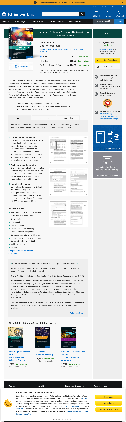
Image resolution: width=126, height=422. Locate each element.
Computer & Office (36, 22)
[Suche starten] (82, 14)
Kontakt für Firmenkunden (108, 116)
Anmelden (121, 7)
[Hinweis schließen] (122, 2)
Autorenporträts (76, 313)
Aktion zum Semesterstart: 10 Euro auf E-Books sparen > (61, 3)
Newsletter (105, 7)
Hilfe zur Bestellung (106, 114)
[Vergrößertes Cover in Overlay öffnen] (20, 43)
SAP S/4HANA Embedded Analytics (74, 356)
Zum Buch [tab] (20, 118)
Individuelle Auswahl (109, 409)
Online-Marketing (75, 22)
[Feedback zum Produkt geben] (107, 165)
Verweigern (20, 409)
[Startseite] (18, 14)
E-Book (45, 61)
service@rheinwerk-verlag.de (109, 119)
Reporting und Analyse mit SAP (19, 356)
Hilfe (113, 7)
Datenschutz (68, 419)
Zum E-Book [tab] (44, 118)
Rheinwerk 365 (103, 21)
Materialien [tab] (68, 118)
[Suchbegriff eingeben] (60, 14)
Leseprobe (12, 253)
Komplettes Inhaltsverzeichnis (20, 251)
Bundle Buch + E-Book (52, 65)
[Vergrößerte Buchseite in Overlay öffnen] (68, 150)
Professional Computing (55, 22)
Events (119, 22)
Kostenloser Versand (106, 49)
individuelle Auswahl (71, 406)
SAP (88, 22)
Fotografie (5, 22)
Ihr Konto (96, 7)
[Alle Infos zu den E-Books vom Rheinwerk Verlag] (107, 138)
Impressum (57, 419)
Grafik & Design (19, 22)
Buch (44, 57)
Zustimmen (86, 399)
